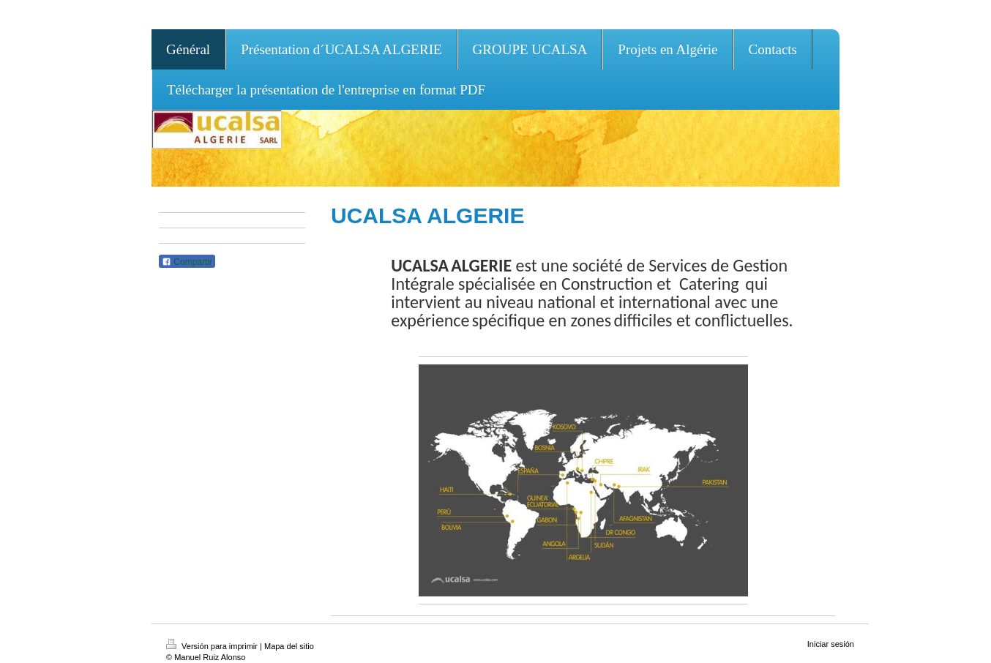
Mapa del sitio (289, 646)
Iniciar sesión (830, 644)
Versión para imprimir (213, 646)
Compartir (187, 262)
